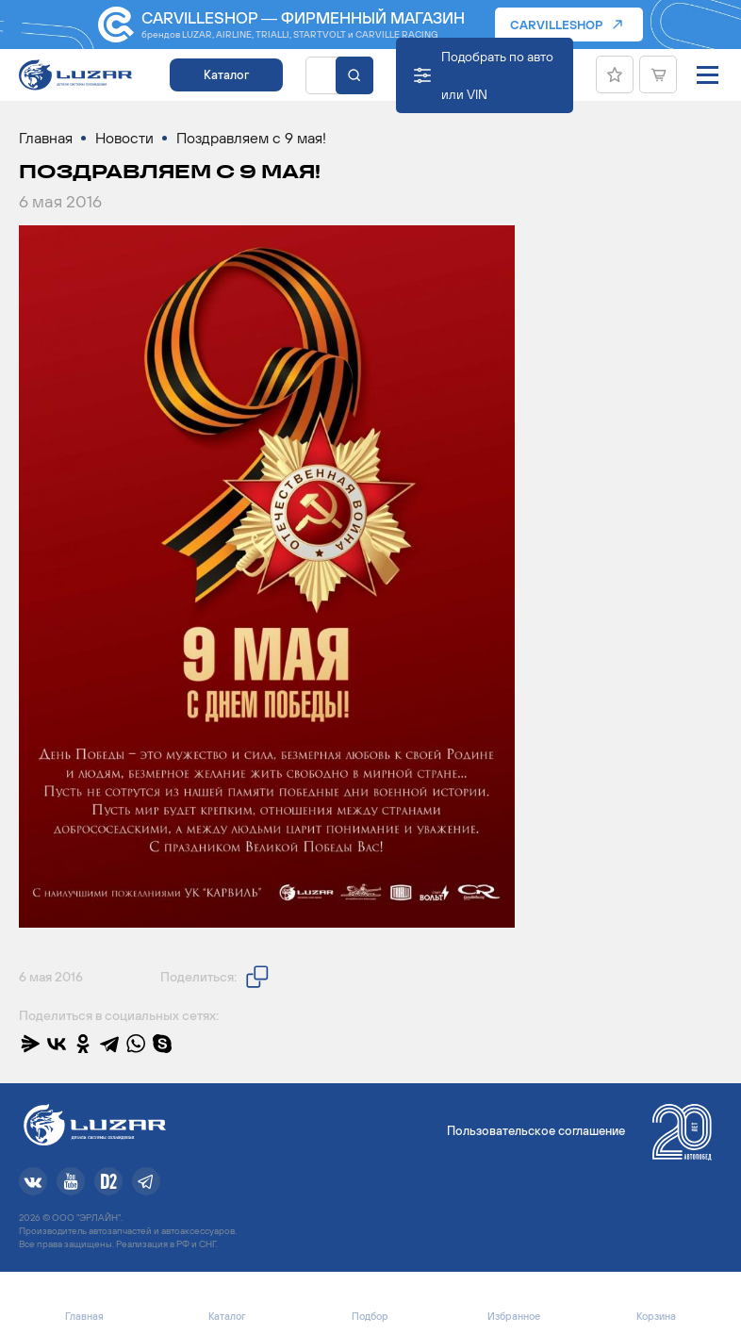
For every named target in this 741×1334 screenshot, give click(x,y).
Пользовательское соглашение (536, 1131)
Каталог (226, 75)
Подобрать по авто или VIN (497, 75)
